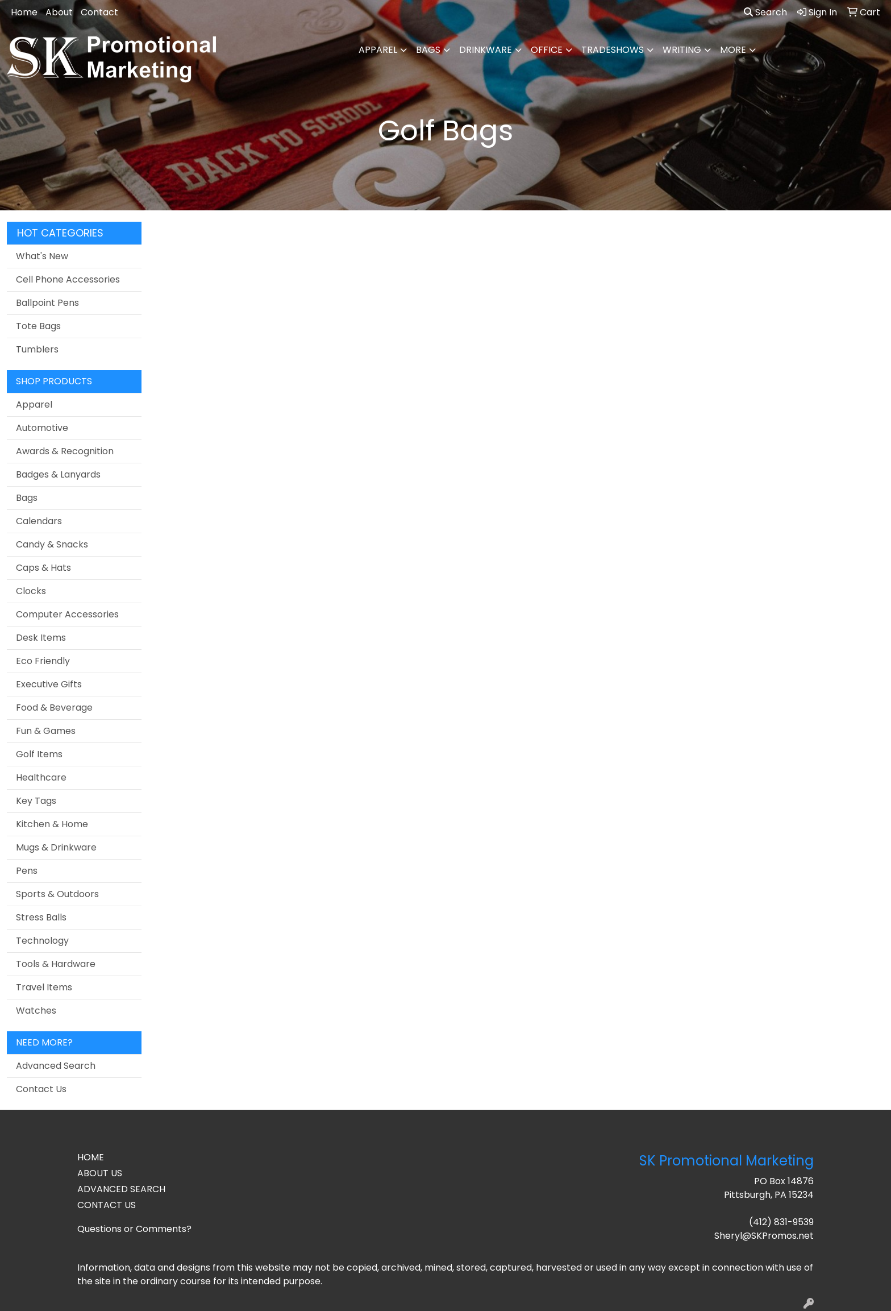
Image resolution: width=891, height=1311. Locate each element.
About (59, 12)
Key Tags (36, 800)
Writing (682, 49)
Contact (99, 12)
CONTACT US (106, 1205)
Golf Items (39, 754)
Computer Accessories (67, 614)
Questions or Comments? (134, 1228)
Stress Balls (41, 917)
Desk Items (41, 637)
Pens (27, 870)
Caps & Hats (43, 567)
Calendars (39, 521)
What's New (42, 256)
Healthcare (41, 777)
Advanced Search (55, 1065)
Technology (42, 940)
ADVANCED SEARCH (121, 1189)
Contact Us (41, 1089)
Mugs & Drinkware (56, 847)
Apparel (378, 49)
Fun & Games (46, 730)
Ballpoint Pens (47, 302)
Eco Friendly (43, 660)
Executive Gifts (49, 684)
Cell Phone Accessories (68, 279)
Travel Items (44, 987)
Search (765, 12)
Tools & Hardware (55, 963)
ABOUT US (99, 1173)
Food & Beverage (54, 707)
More (733, 49)
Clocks (31, 591)
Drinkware (485, 49)
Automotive (42, 427)
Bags (428, 49)
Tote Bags (38, 326)
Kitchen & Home (52, 824)
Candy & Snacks (52, 544)
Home (24, 12)
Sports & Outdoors (57, 894)
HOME (90, 1157)
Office (547, 49)
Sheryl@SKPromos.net (764, 1235)
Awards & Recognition (65, 451)
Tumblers (37, 349)
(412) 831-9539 (781, 1222)
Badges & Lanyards (58, 474)
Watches (36, 1010)
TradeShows (612, 49)
